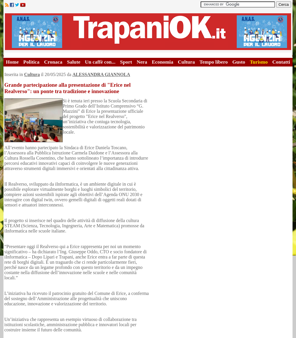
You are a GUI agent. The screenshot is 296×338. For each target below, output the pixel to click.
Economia (162, 62)
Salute (73, 62)
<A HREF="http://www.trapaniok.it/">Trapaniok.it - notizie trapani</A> (148, 31)
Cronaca (53, 62)
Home (12, 62)
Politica (31, 62)
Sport (126, 62)
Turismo (259, 62)
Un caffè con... (100, 62)
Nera (142, 62)
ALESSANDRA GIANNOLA (101, 74)
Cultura (186, 62)
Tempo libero (213, 62)
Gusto (238, 62)
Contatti (281, 62)
